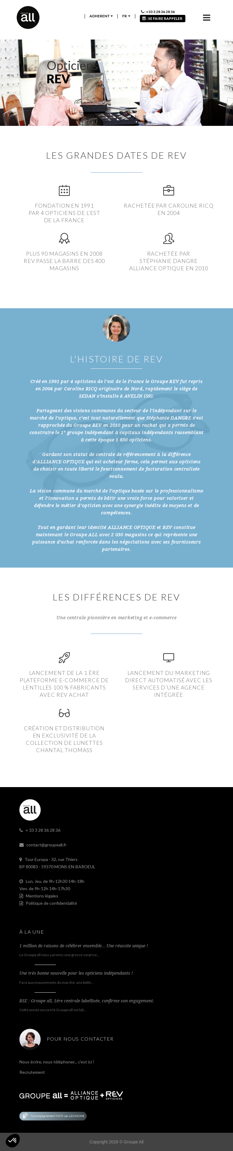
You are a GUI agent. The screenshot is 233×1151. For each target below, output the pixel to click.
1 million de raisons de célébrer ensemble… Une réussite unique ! (83, 945)
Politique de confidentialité (51, 903)
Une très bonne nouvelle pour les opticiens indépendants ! (76, 973)
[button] (12, 1140)
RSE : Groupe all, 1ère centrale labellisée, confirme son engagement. (86, 1000)
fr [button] (126, 16)
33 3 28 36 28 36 (44, 830)
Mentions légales (42, 895)
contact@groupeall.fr (46, 844)
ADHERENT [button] (101, 16)
